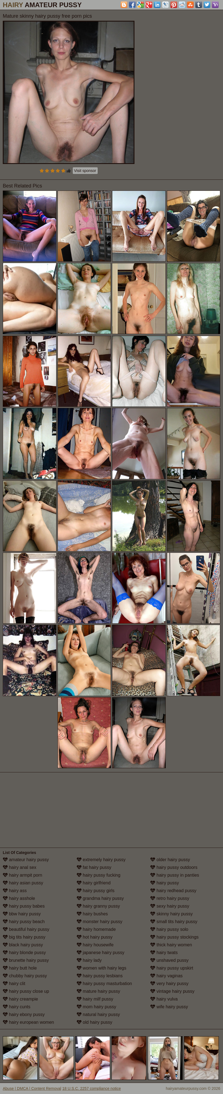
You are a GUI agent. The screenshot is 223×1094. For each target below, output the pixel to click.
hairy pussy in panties (174, 875)
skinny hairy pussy (171, 913)
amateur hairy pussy (26, 859)
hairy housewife (95, 944)
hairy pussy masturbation (104, 983)
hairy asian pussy (23, 883)
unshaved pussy (169, 960)
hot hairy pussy (95, 937)
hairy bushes (92, 913)
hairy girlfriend (94, 883)
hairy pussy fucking (99, 875)
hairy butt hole (20, 968)
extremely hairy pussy (101, 859)
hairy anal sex (19, 867)
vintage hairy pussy (172, 991)
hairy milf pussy (95, 999)
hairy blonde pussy (24, 952)
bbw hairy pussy (22, 913)
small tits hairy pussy (173, 921)
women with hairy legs (101, 968)
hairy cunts (16, 1006)
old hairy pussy (94, 1022)
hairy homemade (96, 929)
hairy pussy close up (26, 991)
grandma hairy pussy (100, 898)
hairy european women (28, 1022)
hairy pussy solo (169, 929)
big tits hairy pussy (24, 937)
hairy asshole (19, 898)
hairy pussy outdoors (173, 867)
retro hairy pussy (169, 898)
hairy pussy (164, 883)
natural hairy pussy (98, 1014)
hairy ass (15, 890)
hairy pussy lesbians (100, 975)
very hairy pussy (169, 983)
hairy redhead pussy (173, 890)
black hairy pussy (23, 944)
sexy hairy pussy (169, 906)
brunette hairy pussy (26, 960)
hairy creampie (20, 999)
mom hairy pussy (96, 1006)
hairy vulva (164, 999)
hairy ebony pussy (24, 1014)
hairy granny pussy (98, 906)
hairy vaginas (166, 975)
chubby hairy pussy (25, 975)
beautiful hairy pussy (26, 929)
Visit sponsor (85, 170)
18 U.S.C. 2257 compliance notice (91, 1088)
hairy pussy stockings (174, 937)
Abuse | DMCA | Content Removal (32, 1088)
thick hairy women (171, 944)
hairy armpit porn (22, 875)
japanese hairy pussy (101, 952)
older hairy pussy (170, 859)
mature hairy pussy (98, 991)
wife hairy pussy (169, 1006)
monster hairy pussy (100, 921)
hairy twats (164, 952)
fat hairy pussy (94, 867)
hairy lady (89, 960)
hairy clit (14, 983)
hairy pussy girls (96, 890)
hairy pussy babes (24, 906)
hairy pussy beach (24, 921)
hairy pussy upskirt (171, 968)
